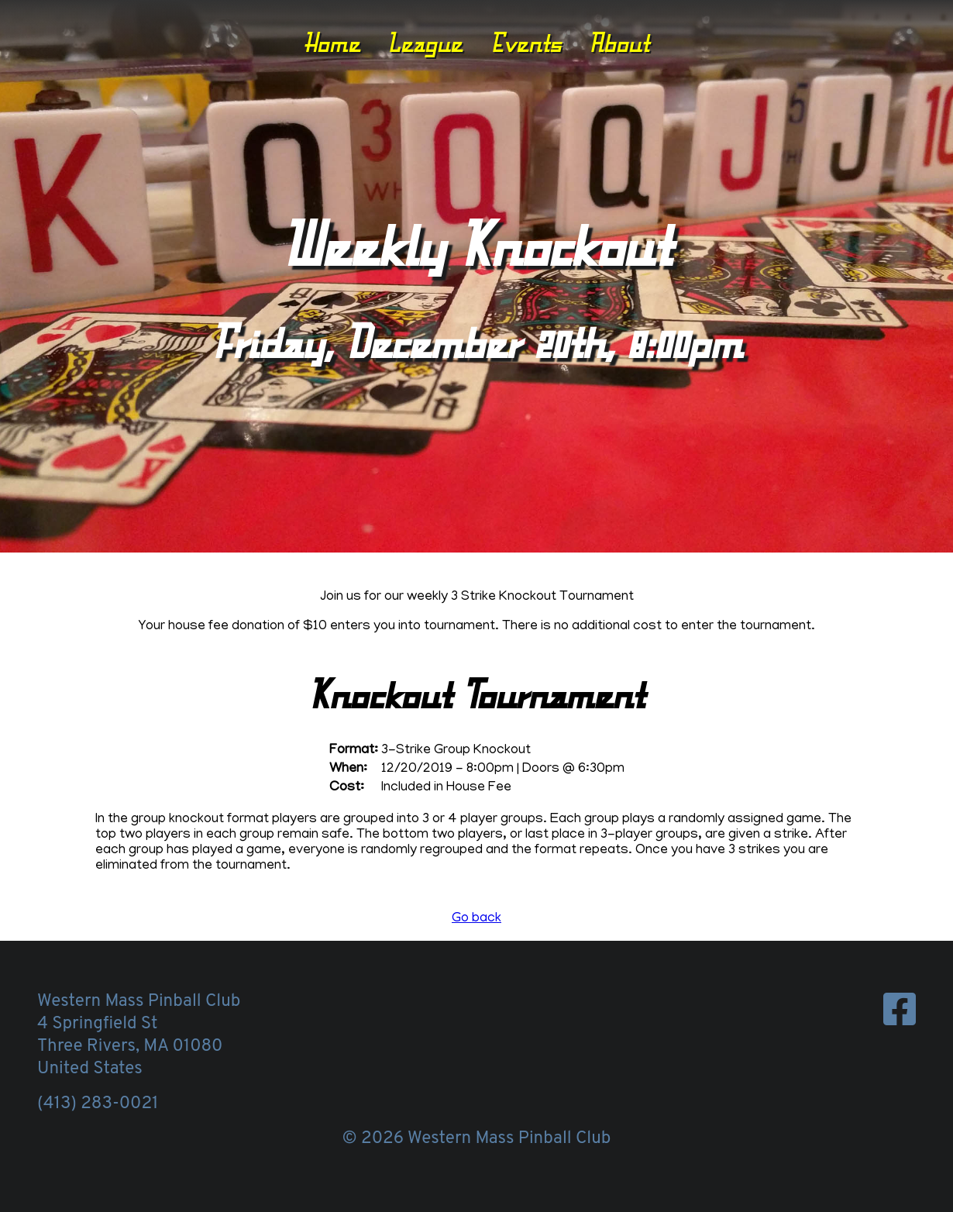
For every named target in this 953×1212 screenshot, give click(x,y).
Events (526, 42)
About (619, 42)
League (425, 42)
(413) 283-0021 (97, 1104)
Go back (476, 919)
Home (332, 42)
